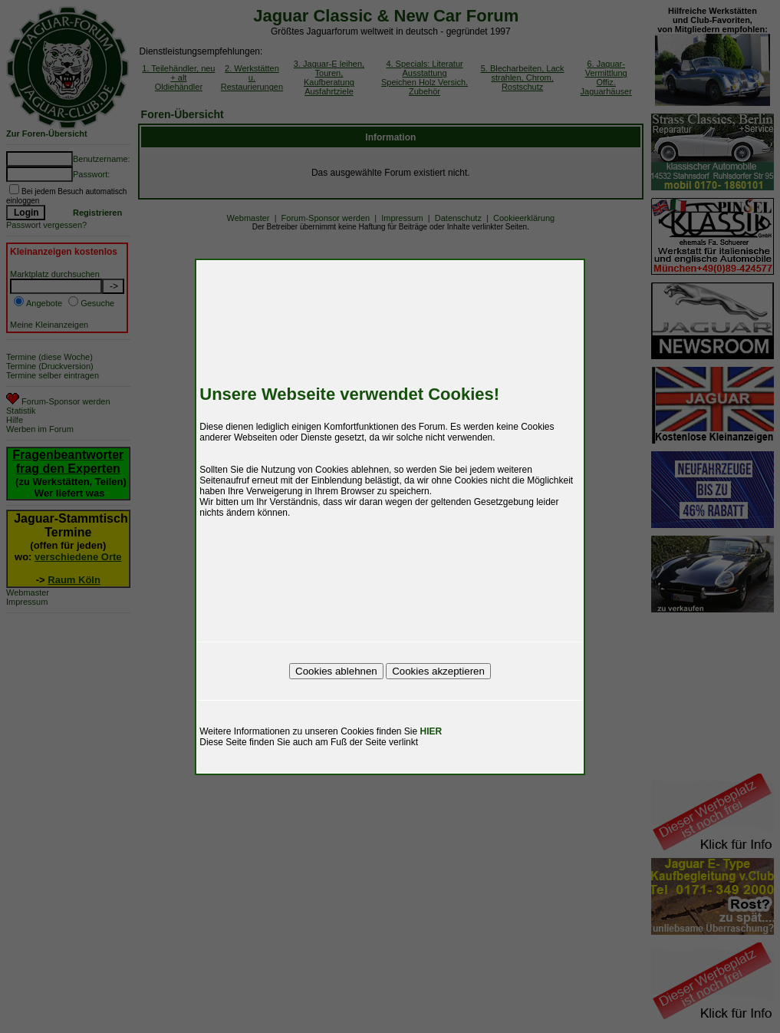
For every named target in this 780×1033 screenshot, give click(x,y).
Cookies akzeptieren (438, 671)
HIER (431, 731)
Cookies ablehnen (336, 671)
